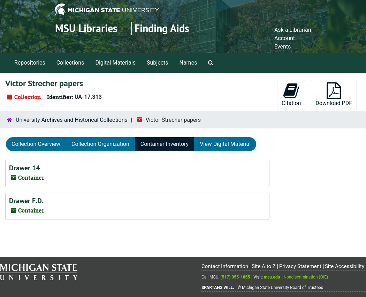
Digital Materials (115, 62)
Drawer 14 (24, 167)
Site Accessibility (344, 266)
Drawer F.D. (26, 200)
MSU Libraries (86, 28)
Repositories (29, 62)
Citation (291, 94)
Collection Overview (36, 144)
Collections (70, 62)
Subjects (157, 62)
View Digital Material (225, 144)
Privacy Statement (300, 266)
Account (284, 38)
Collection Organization (100, 144)
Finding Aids (162, 28)
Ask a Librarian (292, 30)
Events (282, 46)
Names (188, 62)
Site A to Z (264, 266)
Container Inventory (164, 144)
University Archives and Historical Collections (72, 120)
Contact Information (224, 266)
